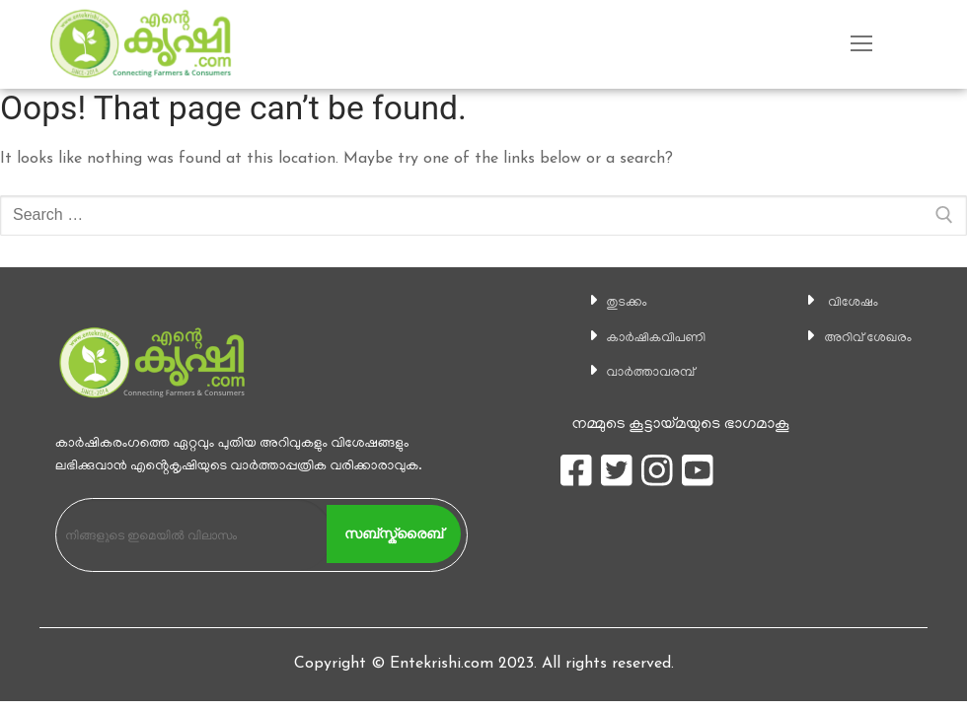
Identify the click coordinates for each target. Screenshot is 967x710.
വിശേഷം (840, 303)
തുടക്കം (611, 303)
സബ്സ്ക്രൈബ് (393, 533)
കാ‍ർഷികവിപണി (646, 338)
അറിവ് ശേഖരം (860, 338)
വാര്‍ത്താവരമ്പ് (639, 373)
